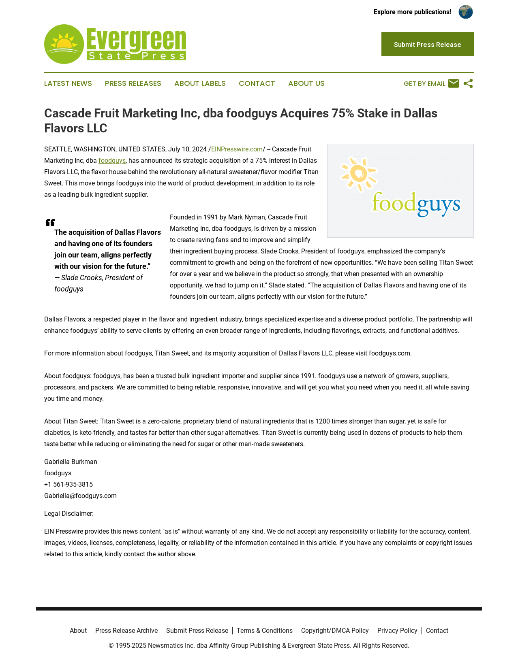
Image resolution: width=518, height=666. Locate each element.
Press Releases (133, 83)
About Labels (200, 83)
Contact (257, 83)
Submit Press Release (197, 630)
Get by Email (431, 83)
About (78, 630)
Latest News (68, 83)
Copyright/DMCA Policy (335, 630)
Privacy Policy (397, 630)
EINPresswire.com (237, 149)
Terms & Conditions (265, 630)
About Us (306, 83)
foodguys (112, 160)
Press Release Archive (126, 630)
